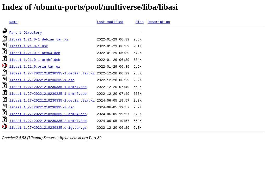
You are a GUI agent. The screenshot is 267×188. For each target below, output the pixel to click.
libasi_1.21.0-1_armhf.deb (34, 59)
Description (159, 21)
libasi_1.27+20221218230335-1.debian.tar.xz (52, 73)
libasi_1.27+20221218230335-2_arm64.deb (48, 113)
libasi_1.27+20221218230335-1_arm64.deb (48, 86)
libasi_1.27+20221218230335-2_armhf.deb (48, 120)
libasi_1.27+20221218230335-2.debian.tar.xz (52, 100)
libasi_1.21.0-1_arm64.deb (34, 52)
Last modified (110, 21)
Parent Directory (25, 32)
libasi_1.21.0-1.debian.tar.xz (38, 39)
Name (13, 21)
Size (139, 21)
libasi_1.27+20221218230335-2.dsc (42, 107)
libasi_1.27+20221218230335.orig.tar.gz (48, 127)
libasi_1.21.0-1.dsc (28, 46)
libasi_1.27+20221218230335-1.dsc (42, 80)
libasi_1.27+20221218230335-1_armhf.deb (48, 93)
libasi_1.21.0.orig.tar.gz (34, 66)
